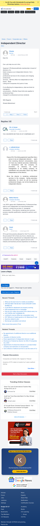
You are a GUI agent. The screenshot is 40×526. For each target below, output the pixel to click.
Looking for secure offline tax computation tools (19, 315)
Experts (23, 495)
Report (35, 112)
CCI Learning (25, 512)
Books (17, 12)
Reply (10, 114)
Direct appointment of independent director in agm (19, 339)
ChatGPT (6, 259)
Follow (24, 114)
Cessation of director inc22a (12, 337)
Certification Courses (27, 503)
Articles (3, 492)
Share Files (24, 498)
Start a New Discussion (20, 374)
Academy (3, 12)
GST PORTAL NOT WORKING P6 (14, 313)
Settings (3, 503)
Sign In (36, 8)
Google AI (28, 259)
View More (32, 368)
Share (17, 114)
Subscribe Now (20, 471)
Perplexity (13, 259)
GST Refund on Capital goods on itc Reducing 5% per (21, 317)
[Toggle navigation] (14, 9)
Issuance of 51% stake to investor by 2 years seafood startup (19, 363)
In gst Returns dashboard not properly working (19, 307)
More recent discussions (9, 324)
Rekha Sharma (13, 197)
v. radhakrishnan (14, 147)
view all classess (20, 417)
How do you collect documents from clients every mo (21, 311)
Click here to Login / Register (10, 292)
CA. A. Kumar (13, 127)
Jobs (22, 12)
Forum (3, 495)
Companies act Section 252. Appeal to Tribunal (17, 359)
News (22, 492)
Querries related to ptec (12, 319)
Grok (35, 259)
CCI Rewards (5, 517)
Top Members (5, 514)
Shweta (11, 51)
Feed (2, 509)
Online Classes (20, 382)
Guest (11, 227)
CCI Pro (23, 517)
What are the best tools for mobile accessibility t (19, 302)
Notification (24, 500)
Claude (21, 259)
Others (2, 46)
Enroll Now (32, 391)
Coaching (10, 12)
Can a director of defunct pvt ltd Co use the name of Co (20, 348)
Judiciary (4, 500)
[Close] (38, 2)
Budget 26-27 (5, 506)
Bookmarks (4, 512)
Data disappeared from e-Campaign (16, 309)
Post (19, 324)
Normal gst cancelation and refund (15, 321)
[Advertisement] (20, 26)
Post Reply (5, 285)
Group (24, 514)
